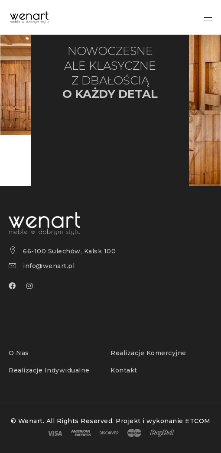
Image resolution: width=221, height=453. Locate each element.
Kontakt (123, 370)
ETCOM (198, 421)
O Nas (19, 353)
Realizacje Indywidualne (49, 370)
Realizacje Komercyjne (148, 353)
